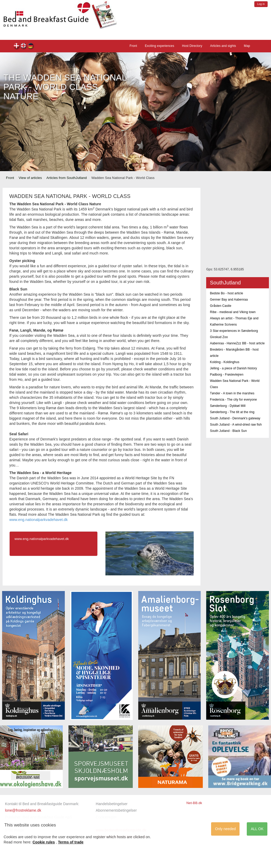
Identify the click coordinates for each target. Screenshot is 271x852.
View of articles (30, 178)
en (23, 46)
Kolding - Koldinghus (225, 362)
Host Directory (192, 46)
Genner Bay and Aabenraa (229, 299)
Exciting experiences (159, 46)
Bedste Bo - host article (226, 293)
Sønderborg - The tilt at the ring (232, 412)
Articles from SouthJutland (66, 178)
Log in (261, 4)
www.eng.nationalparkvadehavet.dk (38, 520)
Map (247, 46)
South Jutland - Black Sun (228, 431)
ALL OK (257, 829)
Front (133, 46)
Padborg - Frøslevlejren (226, 374)
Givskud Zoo (219, 337)
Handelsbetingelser (112, 804)
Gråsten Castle (220, 306)
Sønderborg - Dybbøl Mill (228, 406)
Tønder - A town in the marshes (232, 393)
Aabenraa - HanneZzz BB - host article (237, 343)
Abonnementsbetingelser (116, 810)
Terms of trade (71, 842)
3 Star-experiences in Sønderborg (234, 331)
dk (16, 46)
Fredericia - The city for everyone (233, 399)
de (30, 46)
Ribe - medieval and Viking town (233, 312)
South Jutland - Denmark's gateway (235, 418)
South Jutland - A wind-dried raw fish (236, 424)
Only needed (225, 829)
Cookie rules (44, 842)
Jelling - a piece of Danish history (233, 368)
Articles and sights (223, 46)
